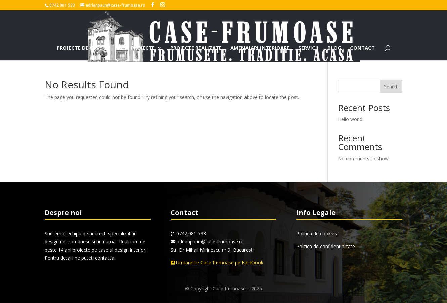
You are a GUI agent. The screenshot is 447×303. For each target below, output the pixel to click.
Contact (362, 48)
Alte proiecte (136, 48)
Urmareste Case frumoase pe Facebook (217, 262)
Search (391, 86)
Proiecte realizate (196, 48)
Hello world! (350, 119)
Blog (334, 48)
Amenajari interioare (259, 48)
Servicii (308, 48)
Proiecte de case (79, 48)
